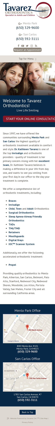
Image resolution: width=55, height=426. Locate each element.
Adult (30, 208)
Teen (19, 208)
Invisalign (17, 153)
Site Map (43, 418)
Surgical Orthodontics (21, 212)
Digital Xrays (16, 240)
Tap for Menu (27, 59)
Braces (12, 200)
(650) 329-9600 (27, 27)
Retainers (14, 232)
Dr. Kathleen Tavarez (26, 149)
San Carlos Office (27, 359)
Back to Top (27, 412)
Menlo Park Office (27, 311)
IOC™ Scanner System (21, 244)
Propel (12, 264)
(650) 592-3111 (27, 39)
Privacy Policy (27, 422)
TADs (12, 224)
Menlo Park (30, 23)
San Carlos (30, 34)
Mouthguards (16, 236)
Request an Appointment (27, 49)
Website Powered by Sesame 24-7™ (23, 418)
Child (12, 208)
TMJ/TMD (14, 228)
